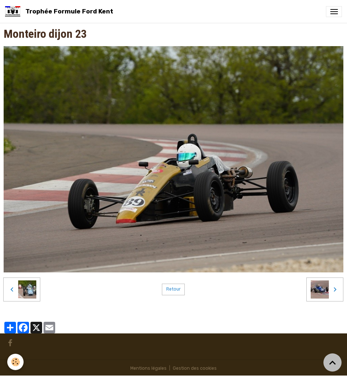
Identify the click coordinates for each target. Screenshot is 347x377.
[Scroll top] (332, 362)
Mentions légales (148, 368)
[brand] (60, 11)
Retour (173, 289)
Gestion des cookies (195, 368)
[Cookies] (15, 362)
